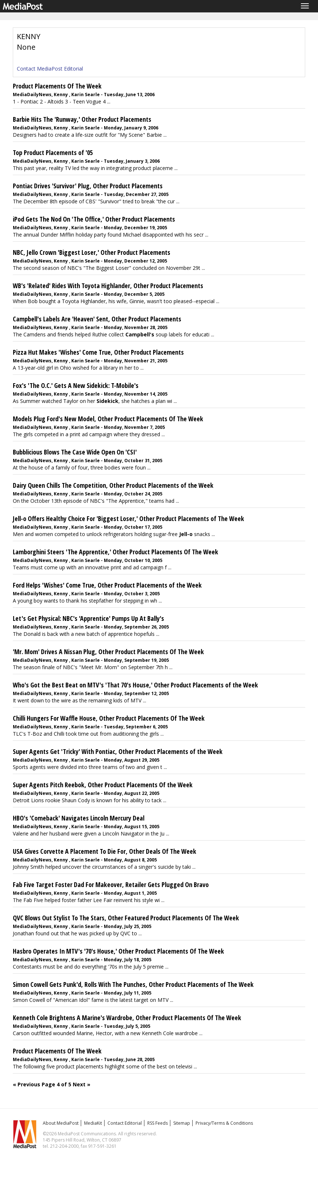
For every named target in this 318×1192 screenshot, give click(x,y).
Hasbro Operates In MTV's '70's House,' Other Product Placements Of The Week (118, 951)
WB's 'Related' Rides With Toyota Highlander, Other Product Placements (108, 285)
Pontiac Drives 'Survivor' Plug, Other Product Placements (88, 185)
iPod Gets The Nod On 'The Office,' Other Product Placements (94, 219)
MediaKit (93, 1123)
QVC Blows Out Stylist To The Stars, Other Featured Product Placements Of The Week (126, 917)
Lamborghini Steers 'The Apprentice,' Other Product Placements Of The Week (115, 551)
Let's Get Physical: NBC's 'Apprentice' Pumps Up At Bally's (88, 618)
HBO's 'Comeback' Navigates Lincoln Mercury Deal (78, 818)
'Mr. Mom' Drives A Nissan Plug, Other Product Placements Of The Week (108, 651)
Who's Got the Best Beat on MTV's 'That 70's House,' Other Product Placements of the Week (135, 685)
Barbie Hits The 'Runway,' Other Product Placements (82, 119)
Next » (81, 1084)
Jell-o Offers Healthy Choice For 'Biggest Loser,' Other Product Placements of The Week (128, 518)
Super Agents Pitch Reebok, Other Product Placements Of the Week (103, 784)
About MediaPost (61, 1123)
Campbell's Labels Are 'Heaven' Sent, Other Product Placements (97, 319)
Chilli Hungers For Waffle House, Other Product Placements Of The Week (109, 718)
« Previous (26, 1084)
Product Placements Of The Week (57, 86)
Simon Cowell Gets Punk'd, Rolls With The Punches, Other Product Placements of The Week (133, 984)
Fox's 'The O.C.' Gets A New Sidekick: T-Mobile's (76, 385)
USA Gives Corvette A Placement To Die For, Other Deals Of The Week (104, 851)
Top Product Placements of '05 (53, 152)
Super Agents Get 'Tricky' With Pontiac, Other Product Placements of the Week (118, 751)
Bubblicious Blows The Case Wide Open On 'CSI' (75, 452)
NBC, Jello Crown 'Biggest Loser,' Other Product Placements (91, 252)
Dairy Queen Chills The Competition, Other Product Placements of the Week (113, 485)
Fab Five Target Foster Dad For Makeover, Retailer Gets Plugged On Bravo (111, 884)
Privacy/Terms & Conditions (224, 1123)
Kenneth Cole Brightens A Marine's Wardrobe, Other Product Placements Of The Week (127, 1017)
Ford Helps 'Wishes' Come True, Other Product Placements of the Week (107, 585)
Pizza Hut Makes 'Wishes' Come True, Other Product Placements (98, 352)
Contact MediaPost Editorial (50, 68)
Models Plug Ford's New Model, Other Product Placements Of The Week (108, 418)
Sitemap (181, 1123)
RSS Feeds (157, 1123)
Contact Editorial (124, 1123)
